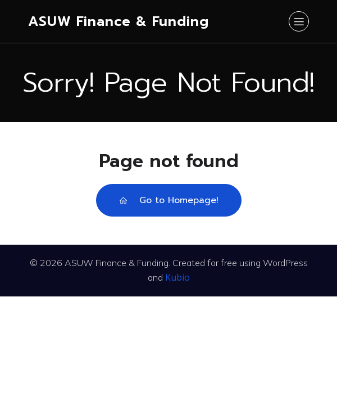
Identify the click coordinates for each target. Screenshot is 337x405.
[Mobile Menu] (299, 21)
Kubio (177, 277)
